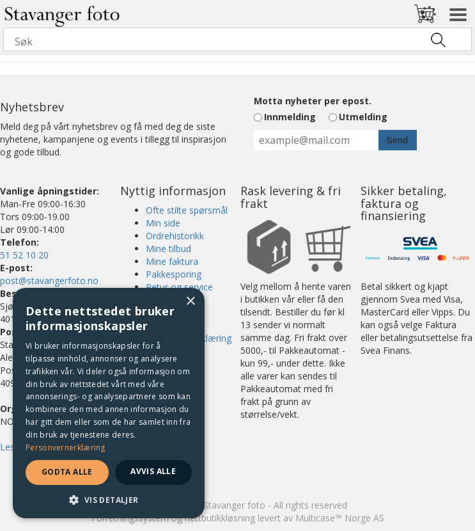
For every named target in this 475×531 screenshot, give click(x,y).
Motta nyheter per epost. (312, 101)
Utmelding (363, 117)
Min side (163, 223)
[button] (109, 499)
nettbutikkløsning (220, 518)
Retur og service (179, 287)
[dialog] (109, 403)
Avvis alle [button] (153, 471)
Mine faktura (172, 261)
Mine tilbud (168, 248)
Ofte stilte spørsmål (187, 210)
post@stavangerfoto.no (49, 280)
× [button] (190, 301)
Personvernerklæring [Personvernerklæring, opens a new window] (65, 447)
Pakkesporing (173, 274)
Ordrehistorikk (175, 236)
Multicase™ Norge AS (339, 518)
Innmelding (290, 117)
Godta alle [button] (67, 471)
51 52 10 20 (24, 255)
